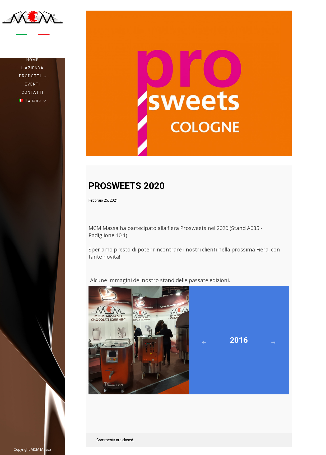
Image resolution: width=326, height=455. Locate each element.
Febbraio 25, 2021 (103, 200)
